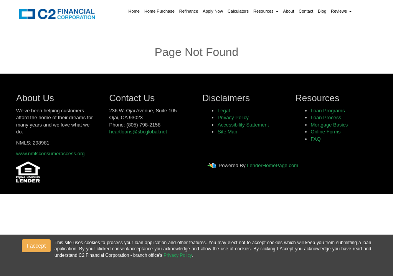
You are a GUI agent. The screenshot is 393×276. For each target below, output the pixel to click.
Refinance (188, 11)
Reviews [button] (341, 11)
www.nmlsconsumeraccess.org (50, 153)
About (288, 11)
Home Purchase (159, 11)
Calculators (238, 11)
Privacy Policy (233, 117)
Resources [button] (266, 11)
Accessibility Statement (243, 125)
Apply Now (213, 11)
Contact (306, 11)
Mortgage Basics (329, 125)
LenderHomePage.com (272, 165)
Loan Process (326, 117)
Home (134, 11)
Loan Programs (328, 110)
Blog (322, 11)
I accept (36, 246)
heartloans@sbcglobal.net (138, 132)
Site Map (227, 132)
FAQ (316, 139)
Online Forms (326, 132)
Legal (224, 110)
